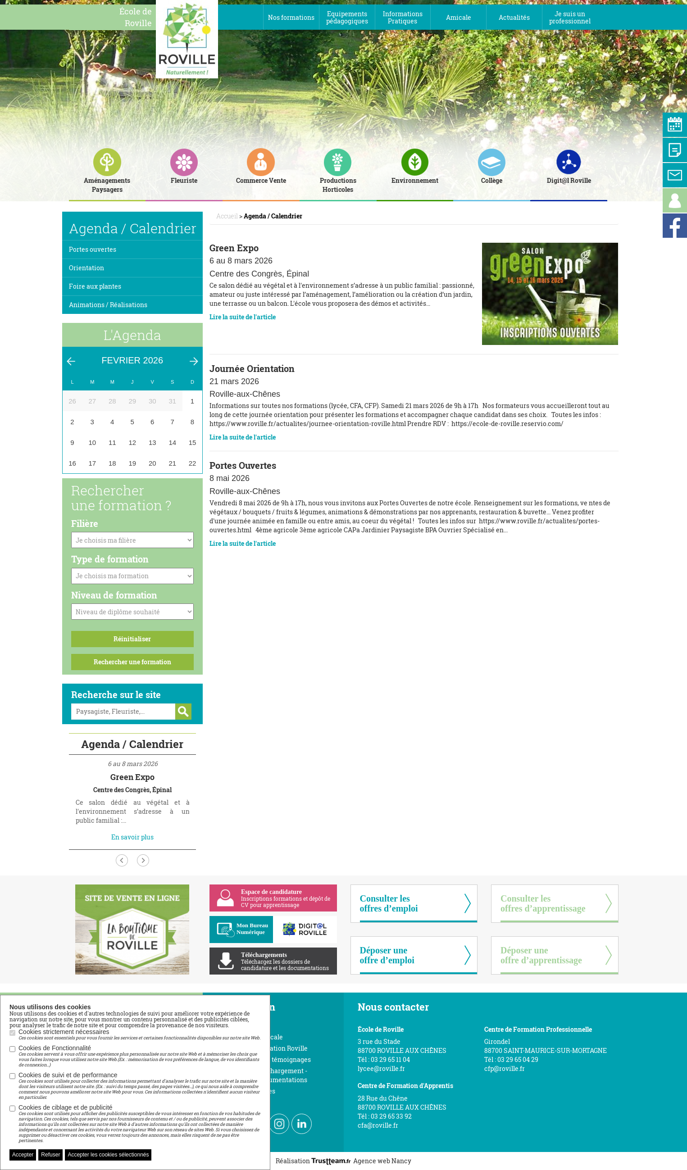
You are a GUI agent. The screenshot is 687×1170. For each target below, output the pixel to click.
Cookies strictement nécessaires (139, 1034)
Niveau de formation (114, 595)
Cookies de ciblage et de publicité (139, 1123)
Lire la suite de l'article (242, 317)
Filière (84, 523)
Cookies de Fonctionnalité (139, 1056)
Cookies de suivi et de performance (139, 1085)
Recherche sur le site (116, 694)
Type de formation (110, 559)
